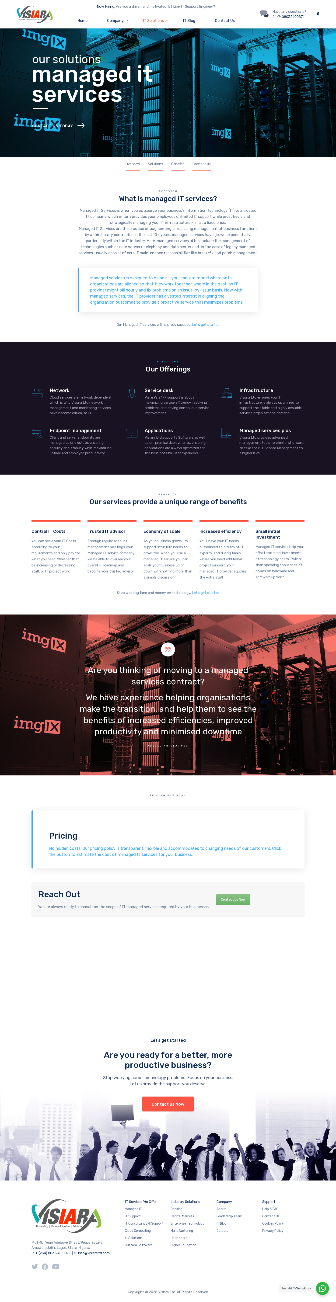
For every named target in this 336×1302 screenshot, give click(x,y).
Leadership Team (229, 1216)
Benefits (178, 164)
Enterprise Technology (187, 1224)
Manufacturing (182, 1231)
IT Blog (189, 20)
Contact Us (225, 20)
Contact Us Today (52, 136)
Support (268, 1202)
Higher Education (183, 1245)
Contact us (201, 164)
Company (224, 1202)
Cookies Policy (273, 1224)
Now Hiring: (106, 6)
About (221, 1209)
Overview (133, 164)
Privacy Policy (273, 1231)
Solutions (155, 164)
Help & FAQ (270, 1209)
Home (82, 20)
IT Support (133, 1216)
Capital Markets (182, 1216)
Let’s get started (206, 325)
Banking (176, 1209)
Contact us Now (168, 1104)
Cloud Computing (138, 1231)
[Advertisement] (140, 964)
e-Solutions (134, 1238)
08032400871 (293, 17)
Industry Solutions (185, 1202)
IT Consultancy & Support (144, 1224)
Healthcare (179, 1238)
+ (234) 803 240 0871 (52, 1253)
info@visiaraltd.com (94, 1253)
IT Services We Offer (141, 1202)
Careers (222, 1231)
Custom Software (138, 1245)
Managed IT (133, 1209)
